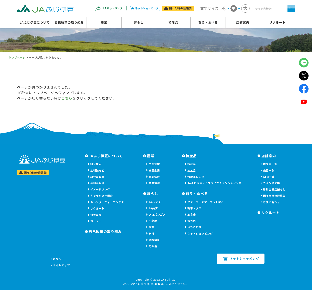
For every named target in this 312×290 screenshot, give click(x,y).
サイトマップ (61, 265)
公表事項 (96, 214)
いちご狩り (194, 227)
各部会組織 (97, 183)
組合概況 (96, 164)
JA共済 (153, 208)
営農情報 (154, 183)
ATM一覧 (268, 177)
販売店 (191, 221)
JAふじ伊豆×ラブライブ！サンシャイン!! (214, 183)
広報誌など (97, 170)
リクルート (277, 22)
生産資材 (154, 164)
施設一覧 (268, 170)
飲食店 (191, 214)
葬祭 (151, 227)
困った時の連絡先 (274, 195)
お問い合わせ (271, 202)
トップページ (17, 57)
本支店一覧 (270, 164)
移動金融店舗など (274, 189)
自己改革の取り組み (69, 22)
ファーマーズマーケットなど (205, 202)
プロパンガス (157, 214)
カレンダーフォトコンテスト (108, 202)
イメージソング (100, 189)
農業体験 (154, 177)
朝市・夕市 (194, 208)
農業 (104, 22)
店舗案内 (242, 22)
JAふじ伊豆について (35, 22)
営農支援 (154, 170)
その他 (153, 246)
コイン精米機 (271, 183)
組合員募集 (97, 177)
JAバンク (155, 202)
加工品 (191, 170)
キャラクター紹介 (101, 195)
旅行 (151, 233)
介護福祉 (154, 240)
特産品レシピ (195, 177)
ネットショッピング (200, 233)
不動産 (153, 221)
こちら (66, 98)
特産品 (173, 22)
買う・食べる (208, 22)
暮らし (139, 22)
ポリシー (96, 221)
